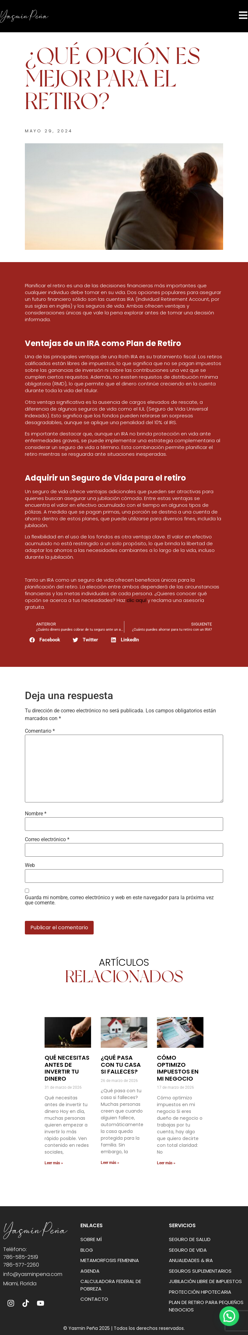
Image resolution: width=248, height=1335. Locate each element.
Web (30, 865)
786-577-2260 (21, 1265)
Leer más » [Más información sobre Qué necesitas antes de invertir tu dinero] (54, 1163)
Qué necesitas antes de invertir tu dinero (67, 1068)
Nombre (35, 813)
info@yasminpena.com (32, 1274)
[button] (45, 640)
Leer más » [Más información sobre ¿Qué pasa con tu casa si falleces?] (110, 1162)
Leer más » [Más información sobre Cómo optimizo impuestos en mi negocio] (166, 1163)
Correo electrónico (47, 839)
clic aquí (136, 600)
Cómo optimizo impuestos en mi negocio (178, 1068)
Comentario (40, 731)
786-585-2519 (20, 1257)
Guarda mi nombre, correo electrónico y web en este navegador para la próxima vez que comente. (119, 900)
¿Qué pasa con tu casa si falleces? (121, 1064)
